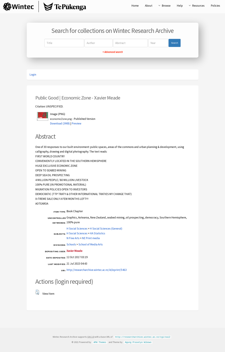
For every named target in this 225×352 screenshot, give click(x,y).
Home (135, 5)
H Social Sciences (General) (106, 228)
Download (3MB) (60, 123)
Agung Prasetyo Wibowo (138, 341)
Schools (71, 244)
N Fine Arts (73, 238)
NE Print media (91, 238)
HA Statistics (97, 233)
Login (33, 74)
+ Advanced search (113, 52)
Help (180, 5)
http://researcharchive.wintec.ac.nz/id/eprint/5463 (97, 270)
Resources (198, 5)
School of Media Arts (90, 244)
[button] (37, 292)
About (148, 5)
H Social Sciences (77, 228)
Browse (166, 5)
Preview (76, 123)
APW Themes (100, 341)
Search (174, 43)
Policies (215, 5)
